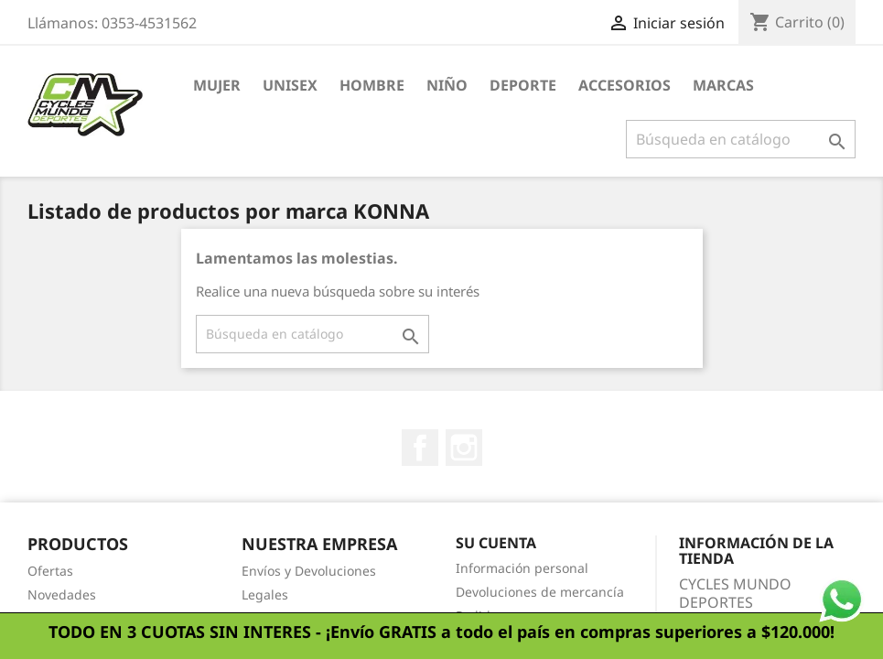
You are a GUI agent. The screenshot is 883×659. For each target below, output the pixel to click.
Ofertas (50, 570)
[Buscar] (741, 139)
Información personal (522, 568)
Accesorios (624, 85)
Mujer (217, 85)
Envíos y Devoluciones (309, 570)
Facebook (420, 447)
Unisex (290, 85)
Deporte (523, 85)
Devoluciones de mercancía (540, 591)
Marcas (723, 85)
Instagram (464, 447)
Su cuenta (496, 543)
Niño (447, 85)
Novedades (61, 594)
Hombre (371, 85)
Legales (265, 594)
